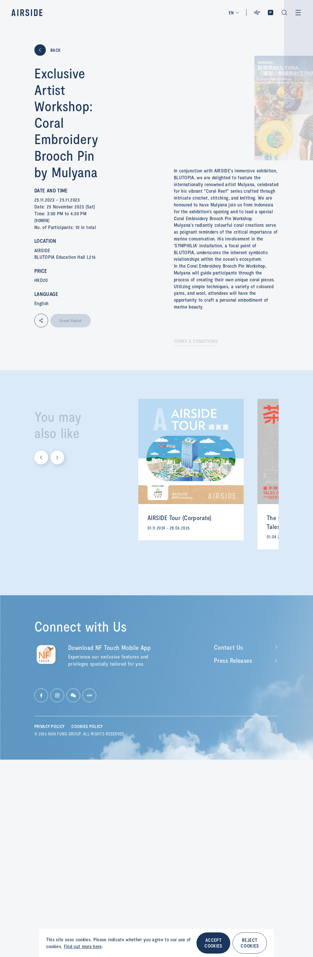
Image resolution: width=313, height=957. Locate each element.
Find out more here (83, 946)
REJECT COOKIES (250, 942)
